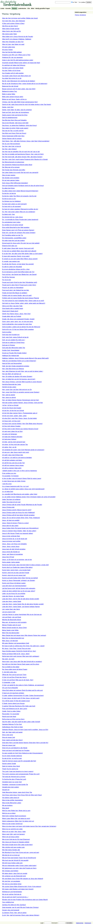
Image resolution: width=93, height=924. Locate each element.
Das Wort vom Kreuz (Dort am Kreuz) (14, 133)
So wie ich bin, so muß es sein (12, 758)
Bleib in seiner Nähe (8, 94)
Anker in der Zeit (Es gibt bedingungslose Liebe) (17, 60)
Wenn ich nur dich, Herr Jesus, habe (14, 831)
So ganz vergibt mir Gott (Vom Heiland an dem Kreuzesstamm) (22, 753)
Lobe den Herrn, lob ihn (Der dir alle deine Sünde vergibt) (20, 599)
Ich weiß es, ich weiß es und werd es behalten (17, 457)
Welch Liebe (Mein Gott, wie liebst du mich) (16, 818)
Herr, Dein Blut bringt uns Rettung (13, 368)
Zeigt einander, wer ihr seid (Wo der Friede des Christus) (20, 907)
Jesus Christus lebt (8, 507)
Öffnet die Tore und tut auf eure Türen (14, 674)
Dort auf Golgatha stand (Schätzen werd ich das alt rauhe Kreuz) (23, 185)
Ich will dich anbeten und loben (12, 460)
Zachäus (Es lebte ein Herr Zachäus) (14, 905)
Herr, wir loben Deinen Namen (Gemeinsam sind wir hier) (20, 400)
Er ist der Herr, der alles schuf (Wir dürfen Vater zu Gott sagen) (22, 253)
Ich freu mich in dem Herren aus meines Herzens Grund (20, 429)
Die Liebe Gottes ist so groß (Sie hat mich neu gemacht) (20, 172)
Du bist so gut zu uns (9, 198)
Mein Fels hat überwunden (10, 633)
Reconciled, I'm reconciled (10, 714)
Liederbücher (22, 8)
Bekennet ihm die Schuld (10, 86)
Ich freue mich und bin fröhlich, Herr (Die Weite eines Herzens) (22, 423)
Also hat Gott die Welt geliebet (12, 52)
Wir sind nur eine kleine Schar (11, 884)
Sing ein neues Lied (8, 737)
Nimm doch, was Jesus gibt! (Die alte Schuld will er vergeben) (22, 661)
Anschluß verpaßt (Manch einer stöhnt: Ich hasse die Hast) (21, 62)
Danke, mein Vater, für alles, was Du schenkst (17, 110)
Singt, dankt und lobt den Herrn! (12, 740)
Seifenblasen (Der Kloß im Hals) (12, 727)
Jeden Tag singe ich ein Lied (11, 502)
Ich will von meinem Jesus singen (13, 465)
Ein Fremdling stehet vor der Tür (12, 235)
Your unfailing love (8, 902)
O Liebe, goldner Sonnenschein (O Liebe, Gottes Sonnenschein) (23, 695)
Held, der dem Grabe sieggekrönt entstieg (15, 366)
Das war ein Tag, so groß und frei (12, 130)
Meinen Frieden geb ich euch (11, 625)
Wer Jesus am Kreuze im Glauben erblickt (15, 842)
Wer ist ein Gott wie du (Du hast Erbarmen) (16, 839)
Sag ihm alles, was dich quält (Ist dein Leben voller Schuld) (21, 721)
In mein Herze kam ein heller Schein (13, 481)
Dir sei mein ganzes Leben (10, 180)
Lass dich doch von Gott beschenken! (14, 586)
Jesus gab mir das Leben (10, 525)
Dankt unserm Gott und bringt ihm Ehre (14, 115)
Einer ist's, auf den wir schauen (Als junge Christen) (18, 232)
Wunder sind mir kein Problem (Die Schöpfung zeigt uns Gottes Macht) (25, 899)
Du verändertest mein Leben (11, 222)
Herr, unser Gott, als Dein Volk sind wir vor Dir (17, 389)
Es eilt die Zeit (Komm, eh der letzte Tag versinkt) (18, 264)
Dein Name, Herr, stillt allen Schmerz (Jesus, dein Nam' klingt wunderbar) (25, 141)
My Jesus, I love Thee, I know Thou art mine (16, 648)
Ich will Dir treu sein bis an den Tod (13, 463)
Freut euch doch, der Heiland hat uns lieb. (15, 290)
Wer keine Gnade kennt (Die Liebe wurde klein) (17, 844)
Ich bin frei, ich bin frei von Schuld (13, 410)
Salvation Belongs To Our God (12, 724)
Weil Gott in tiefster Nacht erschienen (14, 816)
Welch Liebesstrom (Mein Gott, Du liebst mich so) (18, 821)
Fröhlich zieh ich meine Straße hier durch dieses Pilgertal (20, 298)
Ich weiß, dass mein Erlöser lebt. (12, 455)
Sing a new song (7, 735)
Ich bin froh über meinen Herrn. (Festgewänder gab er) (19, 413)
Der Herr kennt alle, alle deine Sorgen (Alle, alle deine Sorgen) (22, 157)
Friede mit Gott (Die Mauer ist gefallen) (14, 293)
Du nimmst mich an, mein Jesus (12, 217)
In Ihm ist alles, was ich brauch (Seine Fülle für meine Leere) (21, 478)
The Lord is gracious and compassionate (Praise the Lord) (21, 774)
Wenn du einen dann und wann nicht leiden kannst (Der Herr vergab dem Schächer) (29, 826)
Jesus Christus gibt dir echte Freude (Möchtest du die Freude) (22, 504)
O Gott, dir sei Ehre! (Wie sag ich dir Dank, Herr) (17, 680)
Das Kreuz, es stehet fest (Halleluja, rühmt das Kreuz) (19, 125)
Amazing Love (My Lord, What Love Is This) (16, 55)
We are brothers (7, 805)
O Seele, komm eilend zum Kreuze (13, 703)
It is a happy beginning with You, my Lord (15, 486)
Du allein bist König (8, 188)
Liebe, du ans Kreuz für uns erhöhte (13, 593)
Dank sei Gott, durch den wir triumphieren (15, 112)
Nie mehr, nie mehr (8, 659)
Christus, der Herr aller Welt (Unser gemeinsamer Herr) (20, 102)
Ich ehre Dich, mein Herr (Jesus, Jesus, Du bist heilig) (19, 418)
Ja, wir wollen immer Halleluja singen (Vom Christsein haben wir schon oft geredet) (28, 497)
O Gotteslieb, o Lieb (8, 682)
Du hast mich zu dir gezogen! (11, 206)
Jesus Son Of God (8, 557)
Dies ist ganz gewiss (8, 175)
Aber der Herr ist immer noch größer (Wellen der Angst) (20, 18)
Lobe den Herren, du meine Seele (13, 596)
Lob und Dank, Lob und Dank (11, 617)
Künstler (8, 8)
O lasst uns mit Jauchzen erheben (13, 693)
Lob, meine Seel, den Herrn (11, 609)
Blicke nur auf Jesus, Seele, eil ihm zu (14, 99)
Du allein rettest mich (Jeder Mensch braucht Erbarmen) (20, 191)
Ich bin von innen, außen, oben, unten (14, 415)
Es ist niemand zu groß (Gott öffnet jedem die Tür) (18, 272)
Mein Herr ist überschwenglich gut (13, 638)
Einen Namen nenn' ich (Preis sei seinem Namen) (18, 230)
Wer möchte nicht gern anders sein (13, 847)
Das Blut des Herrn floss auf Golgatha (14, 120)
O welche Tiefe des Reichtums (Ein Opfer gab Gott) (18, 706)
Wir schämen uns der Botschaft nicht (14, 876)
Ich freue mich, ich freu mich (11, 421)
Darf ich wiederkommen (9, 117)
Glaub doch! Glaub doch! (10, 311)
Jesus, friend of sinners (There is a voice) (15, 523)
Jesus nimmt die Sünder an (11, 552)
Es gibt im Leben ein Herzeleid (12, 266)
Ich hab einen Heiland (9, 439)
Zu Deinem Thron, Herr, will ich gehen (14, 912)
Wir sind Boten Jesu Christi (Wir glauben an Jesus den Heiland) (22, 878)
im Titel (74, 2)
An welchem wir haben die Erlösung (13, 65)
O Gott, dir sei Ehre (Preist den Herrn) (14, 677)
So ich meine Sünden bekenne (12, 756)
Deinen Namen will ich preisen (12, 138)
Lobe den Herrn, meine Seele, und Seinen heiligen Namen (21, 606)
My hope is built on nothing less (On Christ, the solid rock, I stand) (23, 646)
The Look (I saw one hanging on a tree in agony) (17, 771)
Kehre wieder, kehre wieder (11, 562)
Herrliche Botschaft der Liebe (11, 384)
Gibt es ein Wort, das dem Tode (12, 306)
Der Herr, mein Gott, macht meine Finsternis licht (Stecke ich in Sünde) (25, 159)
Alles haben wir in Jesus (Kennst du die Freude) (17, 36)
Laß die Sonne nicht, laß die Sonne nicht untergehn (18, 588)
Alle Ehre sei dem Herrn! (10, 26)
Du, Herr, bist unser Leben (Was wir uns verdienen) (18, 212)
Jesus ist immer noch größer (11, 541)
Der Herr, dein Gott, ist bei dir (11, 146)
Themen (14, 8)
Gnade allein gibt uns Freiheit (11, 316)
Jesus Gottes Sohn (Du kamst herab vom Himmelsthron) (20, 528)
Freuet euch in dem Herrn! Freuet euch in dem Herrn (19, 285)
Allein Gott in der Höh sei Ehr (11, 31)
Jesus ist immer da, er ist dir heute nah (14, 538)
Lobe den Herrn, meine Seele (11, 601)
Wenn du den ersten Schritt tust (12, 823)
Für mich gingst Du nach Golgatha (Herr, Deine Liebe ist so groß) (23, 300)
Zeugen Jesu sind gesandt (10, 910)
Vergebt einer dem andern (10, 787)
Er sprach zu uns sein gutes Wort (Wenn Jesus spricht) (20, 259)
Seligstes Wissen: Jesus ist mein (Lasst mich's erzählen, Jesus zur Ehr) (25, 729)
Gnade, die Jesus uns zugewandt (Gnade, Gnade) (18, 319)
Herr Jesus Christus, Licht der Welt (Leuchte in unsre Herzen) (22, 382)
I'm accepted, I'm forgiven (10, 476)
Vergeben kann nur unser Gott (12, 782)
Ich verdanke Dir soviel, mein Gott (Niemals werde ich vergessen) (23, 450)
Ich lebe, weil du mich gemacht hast (13, 442)
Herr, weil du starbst (8, 395)
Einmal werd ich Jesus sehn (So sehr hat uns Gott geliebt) (21, 243)
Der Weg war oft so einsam (11, 167)
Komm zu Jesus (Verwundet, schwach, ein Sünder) (18, 580)
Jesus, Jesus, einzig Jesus (10, 546)
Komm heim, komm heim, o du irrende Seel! (16, 570)
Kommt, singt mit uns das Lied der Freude (15, 572)
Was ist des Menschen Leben (11, 803)
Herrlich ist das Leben (9, 387)
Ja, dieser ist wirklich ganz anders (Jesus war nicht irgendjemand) (23, 489)
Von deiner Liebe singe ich (10, 797)
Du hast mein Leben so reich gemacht (14, 204)
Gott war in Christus (8, 345)
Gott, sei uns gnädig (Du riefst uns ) (13, 340)
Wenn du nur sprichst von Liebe (12, 829)
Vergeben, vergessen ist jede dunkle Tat (15, 784)
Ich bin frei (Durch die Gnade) (11, 408)
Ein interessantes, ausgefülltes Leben (14, 238)
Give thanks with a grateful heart (12, 308)
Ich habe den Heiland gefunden (12, 436)
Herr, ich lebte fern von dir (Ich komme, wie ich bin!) (18, 379)
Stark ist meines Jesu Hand (11, 766)
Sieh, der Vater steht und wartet (12, 732)
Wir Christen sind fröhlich (10, 871)
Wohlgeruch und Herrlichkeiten (12, 891)
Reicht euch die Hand (9, 716)
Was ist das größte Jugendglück (12, 800)
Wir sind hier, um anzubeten (11, 881)
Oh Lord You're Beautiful (10, 688)
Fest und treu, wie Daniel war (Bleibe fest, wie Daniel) (19, 274)
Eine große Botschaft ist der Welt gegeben (15, 227)
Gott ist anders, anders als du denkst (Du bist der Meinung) (21, 327)
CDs (28, 8)
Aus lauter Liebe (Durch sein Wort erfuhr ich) (16, 76)
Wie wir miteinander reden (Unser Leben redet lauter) (19, 865)
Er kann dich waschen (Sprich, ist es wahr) (16, 256)
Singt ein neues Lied (8, 745)
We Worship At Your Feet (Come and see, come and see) (20, 852)
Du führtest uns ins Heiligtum (11, 201)
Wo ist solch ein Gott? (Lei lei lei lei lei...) (15, 897)
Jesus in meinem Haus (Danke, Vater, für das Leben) (19, 531)
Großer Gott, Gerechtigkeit (10, 350)
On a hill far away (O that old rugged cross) (16, 701)
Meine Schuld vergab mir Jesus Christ (14, 627)
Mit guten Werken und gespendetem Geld (15, 643)
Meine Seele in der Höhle (10, 630)
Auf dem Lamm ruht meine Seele (12, 68)
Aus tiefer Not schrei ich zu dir (11, 78)
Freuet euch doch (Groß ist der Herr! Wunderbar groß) (19, 282)
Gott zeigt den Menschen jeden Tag (13, 347)
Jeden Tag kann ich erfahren (11, 499)
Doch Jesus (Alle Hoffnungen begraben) (15, 183)
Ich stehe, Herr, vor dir (9, 447)
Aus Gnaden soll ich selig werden (13, 73)
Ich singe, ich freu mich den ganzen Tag (15, 444)
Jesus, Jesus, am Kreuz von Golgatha (14, 544)
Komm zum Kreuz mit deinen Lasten (14, 583)
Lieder (2, 8)
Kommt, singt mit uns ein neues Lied (14, 575)
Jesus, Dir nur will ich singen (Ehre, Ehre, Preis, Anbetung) (21, 517)
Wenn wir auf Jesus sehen (10, 837)
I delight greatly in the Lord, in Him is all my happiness (19, 470)
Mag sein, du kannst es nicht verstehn (14, 622)
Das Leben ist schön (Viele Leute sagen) (15, 128)
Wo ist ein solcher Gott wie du (11, 894)
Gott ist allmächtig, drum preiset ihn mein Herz (17, 324)
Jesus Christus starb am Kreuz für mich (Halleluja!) (18, 512)
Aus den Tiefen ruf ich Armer (11, 70)
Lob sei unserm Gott (8, 612)
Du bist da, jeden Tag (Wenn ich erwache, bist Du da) (19, 196)
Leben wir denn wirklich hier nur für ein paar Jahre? (18, 591)
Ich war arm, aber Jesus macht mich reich (15, 452)
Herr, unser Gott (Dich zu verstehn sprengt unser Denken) (20, 392)
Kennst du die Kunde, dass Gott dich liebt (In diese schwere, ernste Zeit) (25, 565)
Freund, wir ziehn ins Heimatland (12, 287)
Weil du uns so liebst (8, 813)
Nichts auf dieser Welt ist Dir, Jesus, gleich (15, 654)
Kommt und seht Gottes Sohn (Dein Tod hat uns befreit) (20, 578)
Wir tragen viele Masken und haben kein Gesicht (17, 889)
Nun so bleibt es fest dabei (10, 667)
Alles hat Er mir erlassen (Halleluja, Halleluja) (16, 39)
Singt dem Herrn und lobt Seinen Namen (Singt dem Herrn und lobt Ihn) (25, 742)
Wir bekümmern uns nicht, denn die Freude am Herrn (19, 868)
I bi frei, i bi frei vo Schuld (10, 405)
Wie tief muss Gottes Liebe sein (12, 863)
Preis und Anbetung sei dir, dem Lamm (14, 708)
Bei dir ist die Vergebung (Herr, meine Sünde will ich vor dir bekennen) (24, 83)
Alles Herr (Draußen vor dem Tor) (13, 42)
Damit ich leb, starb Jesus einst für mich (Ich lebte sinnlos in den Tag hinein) (26, 104)
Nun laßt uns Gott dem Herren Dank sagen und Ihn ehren (20, 664)
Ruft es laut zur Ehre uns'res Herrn (13, 719)
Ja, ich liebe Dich (7, 491)
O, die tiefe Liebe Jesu (9, 672)
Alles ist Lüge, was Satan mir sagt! (13, 44)
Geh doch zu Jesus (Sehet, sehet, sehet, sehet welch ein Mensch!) (23, 303)
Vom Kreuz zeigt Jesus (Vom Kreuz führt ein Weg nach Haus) (22, 795)
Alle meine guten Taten (9, 34)
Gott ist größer (6, 332)
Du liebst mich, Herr (8, 214)
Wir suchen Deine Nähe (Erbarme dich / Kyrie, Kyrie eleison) (21, 886)
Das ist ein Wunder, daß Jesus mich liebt (15, 123)
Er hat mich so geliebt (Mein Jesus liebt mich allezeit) (19, 251)
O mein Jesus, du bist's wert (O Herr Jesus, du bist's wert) (20, 698)
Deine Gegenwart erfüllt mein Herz (13, 136)
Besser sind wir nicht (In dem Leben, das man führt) (18, 89)
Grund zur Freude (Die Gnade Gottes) (14, 353)
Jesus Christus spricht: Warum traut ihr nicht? (16, 510)
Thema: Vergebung (80, 15)
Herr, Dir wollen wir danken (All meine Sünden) (17, 376)
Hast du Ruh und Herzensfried (12, 363)
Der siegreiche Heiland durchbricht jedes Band (17, 164)
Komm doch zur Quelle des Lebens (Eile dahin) (17, 567)
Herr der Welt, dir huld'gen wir (11, 374)
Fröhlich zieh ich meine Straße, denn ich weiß (17, 295)
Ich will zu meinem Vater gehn (11, 468)
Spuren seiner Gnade (9, 763)
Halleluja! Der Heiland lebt (10, 355)
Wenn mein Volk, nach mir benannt (13, 834)
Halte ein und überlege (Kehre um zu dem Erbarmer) (19, 361)
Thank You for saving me (10, 769)
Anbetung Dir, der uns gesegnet (12, 57)
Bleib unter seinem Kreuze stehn (12, 96)
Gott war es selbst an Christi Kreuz (13, 342)
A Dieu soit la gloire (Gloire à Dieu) (13, 23)
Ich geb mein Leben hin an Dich (12, 431)
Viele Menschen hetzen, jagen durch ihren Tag (17, 792)
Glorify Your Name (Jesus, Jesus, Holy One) (16, 314)
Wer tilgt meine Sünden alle (11, 850)
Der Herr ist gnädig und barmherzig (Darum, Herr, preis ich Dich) (23, 154)
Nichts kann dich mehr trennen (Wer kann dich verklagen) (20, 656)
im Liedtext (81, 2)
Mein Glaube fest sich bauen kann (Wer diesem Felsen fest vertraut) (24, 635)
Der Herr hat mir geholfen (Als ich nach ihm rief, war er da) (21, 151)
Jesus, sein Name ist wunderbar (12, 554)
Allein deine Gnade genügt (10, 28)
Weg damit (5, 808)
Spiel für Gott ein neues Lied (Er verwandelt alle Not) (19, 761)
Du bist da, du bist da (9, 193)
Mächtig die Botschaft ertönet (11, 619)
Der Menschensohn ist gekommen (13, 162)
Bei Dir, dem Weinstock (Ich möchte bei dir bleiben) (18, 81)
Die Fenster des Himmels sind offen (13, 170)
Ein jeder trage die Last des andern (13, 240)
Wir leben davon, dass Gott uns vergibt (14, 873)
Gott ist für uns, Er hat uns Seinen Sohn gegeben (18, 329)
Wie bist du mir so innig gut (11, 855)
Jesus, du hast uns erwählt (10, 520)
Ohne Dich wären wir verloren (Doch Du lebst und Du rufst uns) (22, 690)
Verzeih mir (5, 789)
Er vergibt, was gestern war (11, 261)
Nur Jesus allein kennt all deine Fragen (14, 669)
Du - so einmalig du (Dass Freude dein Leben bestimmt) (20, 219)
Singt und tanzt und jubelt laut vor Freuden (16, 750)
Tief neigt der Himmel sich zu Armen (13, 776)
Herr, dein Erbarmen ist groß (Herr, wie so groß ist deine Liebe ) (22, 371)
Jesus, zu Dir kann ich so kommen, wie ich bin (17, 559)
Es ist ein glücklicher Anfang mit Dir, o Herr (16, 269)
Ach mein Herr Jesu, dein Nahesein (13, 21)
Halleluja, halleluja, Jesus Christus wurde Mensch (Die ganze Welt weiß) (25, 358)
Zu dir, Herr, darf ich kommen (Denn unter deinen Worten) (20, 915)
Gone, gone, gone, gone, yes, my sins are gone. (17, 321)
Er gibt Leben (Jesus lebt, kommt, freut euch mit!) (18, 248)
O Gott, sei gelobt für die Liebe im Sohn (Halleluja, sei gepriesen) (23, 685)
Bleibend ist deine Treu (9, 91)
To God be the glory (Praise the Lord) (14, 779)
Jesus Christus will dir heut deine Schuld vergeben (18, 515)
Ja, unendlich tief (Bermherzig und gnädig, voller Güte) (19, 494)
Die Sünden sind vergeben (10, 178)
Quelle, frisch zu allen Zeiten (11, 711)
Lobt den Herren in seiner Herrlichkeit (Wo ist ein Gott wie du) (22, 614)
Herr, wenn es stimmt (9, 397)
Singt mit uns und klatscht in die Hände (14, 748)
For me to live (6, 280)
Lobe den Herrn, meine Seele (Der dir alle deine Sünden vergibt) (23, 604)
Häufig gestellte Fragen (42, 8)
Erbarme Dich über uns (9, 245)
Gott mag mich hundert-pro (10, 334)
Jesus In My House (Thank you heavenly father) (17, 533)
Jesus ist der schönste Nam (11, 536)
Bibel (32, 8)
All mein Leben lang (8, 47)
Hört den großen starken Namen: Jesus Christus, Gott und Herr (22, 402)
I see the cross (7, 484)
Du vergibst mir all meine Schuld (12, 225)
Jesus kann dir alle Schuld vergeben (13, 549)
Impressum (88, 923)
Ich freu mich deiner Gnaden (11, 426)
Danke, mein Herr (7, 107)
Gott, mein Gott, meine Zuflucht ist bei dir (15, 337)
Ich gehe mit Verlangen (9, 434)
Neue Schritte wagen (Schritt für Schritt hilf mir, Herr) (19, 651)
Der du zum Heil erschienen (11, 143)
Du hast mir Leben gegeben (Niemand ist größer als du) (20, 209)
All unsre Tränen (7, 49)
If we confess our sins (9, 473)
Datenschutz (79, 923)
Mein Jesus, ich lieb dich (10, 640)
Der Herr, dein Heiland (9, 149)
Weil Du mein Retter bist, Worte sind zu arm (16, 810)
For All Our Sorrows (8, 277)
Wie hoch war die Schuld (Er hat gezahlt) (15, 860)
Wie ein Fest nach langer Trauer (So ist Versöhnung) (19, 858)
